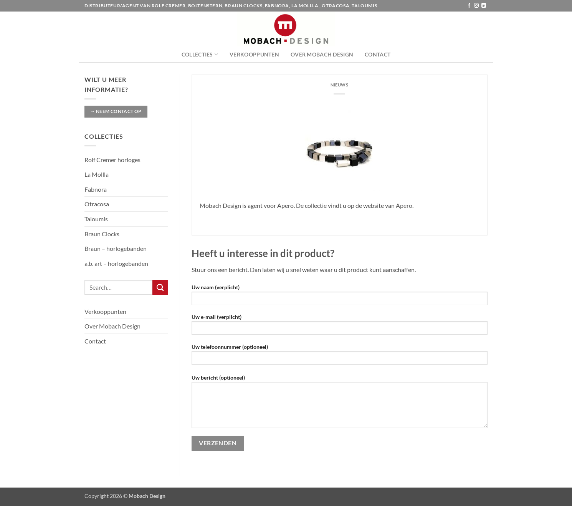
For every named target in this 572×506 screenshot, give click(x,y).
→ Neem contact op (115, 111)
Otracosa (96, 203)
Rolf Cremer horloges (112, 159)
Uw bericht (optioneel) (340, 403)
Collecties (200, 54)
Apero (404, 205)
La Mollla (96, 174)
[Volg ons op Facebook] (469, 5)
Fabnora (95, 189)
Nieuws (339, 84)
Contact (377, 54)
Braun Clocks (101, 233)
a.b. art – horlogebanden (116, 263)
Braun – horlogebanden (115, 248)
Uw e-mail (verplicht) (340, 327)
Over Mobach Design (322, 54)
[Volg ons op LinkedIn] (483, 5)
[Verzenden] (160, 287)
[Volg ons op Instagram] (476, 5)
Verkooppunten (254, 54)
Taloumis (96, 218)
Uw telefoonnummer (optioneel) (340, 356)
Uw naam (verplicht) (340, 297)
